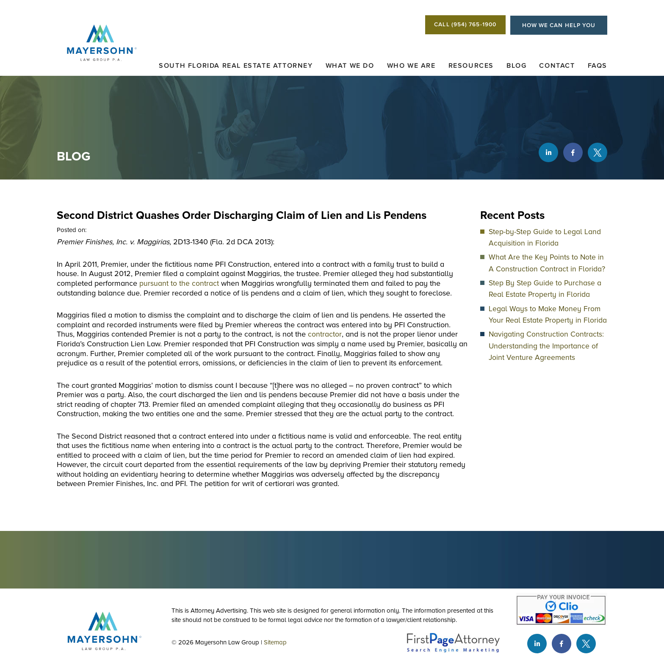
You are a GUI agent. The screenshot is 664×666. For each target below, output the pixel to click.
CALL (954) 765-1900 (458, 25)
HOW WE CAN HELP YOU (556, 25)
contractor (324, 335)
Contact (557, 67)
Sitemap (279, 643)
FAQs (597, 67)
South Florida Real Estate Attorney (236, 67)
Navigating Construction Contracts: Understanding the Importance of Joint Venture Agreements (546, 345)
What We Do (350, 67)
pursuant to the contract (179, 284)
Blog (516, 67)
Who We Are (411, 67)
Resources (471, 67)
